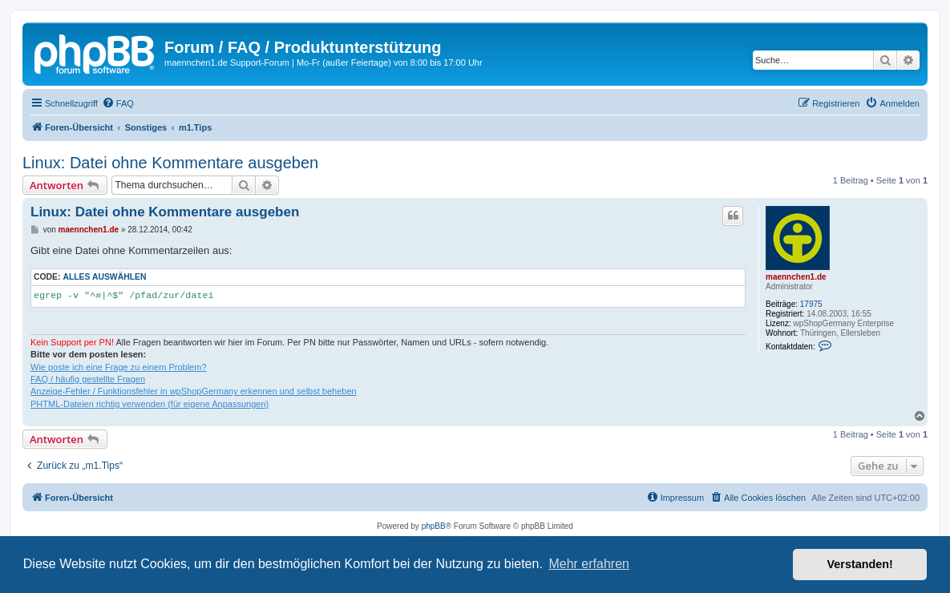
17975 (811, 304)
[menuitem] (118, 103)
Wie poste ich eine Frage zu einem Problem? (118, 367)
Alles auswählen (104, 276)
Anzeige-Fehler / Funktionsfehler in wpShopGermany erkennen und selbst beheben (193, 391)
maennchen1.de (796, 276)
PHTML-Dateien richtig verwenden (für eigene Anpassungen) (149, 404)
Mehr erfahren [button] (588, 564)
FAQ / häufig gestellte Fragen (87, 379)
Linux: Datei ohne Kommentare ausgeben (170, 162)
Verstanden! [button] (860, 564)
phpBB (434, 526)
